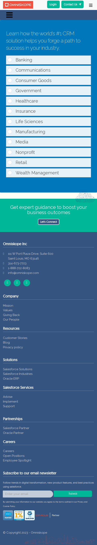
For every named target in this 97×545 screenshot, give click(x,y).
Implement (10, 401)
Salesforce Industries (17, 374)
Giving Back (11, 315)
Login (53, 4)
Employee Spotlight (17, 460)
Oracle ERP (11, 378)
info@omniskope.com (23, 273)
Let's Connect (48, 222)
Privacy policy (13, 347)
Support (9, 406)
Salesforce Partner (16, 428)
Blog (6, 342)
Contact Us (72, 4)
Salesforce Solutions (17, 369)
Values (7, 310)
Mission (8, 305)
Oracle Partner (13, 433)
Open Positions (13, 456)
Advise (7, 397)
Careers (8, 451)
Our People (11, 319)
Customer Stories (15, 338)
